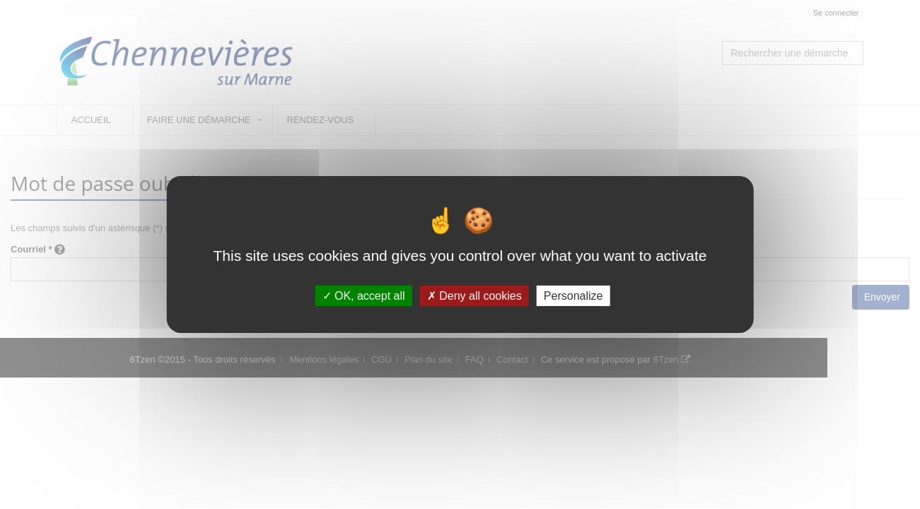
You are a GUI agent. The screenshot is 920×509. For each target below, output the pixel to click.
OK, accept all (363, 296)
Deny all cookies (474, 296)
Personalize (573, 296)
